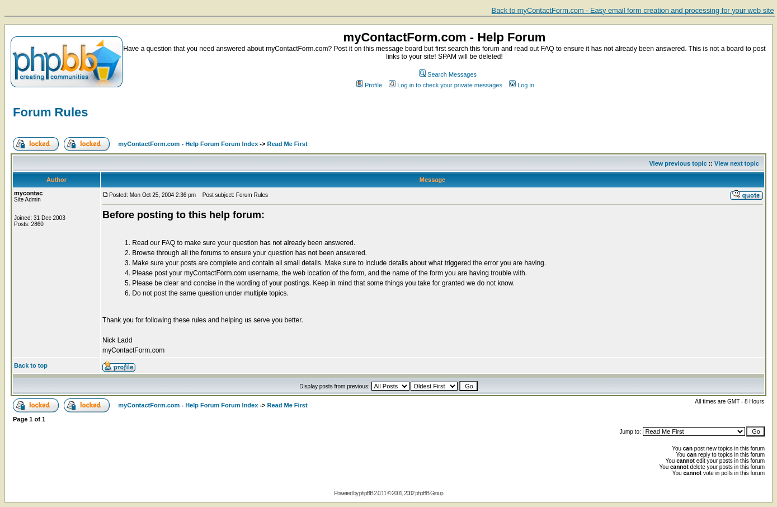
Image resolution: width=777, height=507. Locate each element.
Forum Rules (50, 112)
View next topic (736, 163)
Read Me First (287, 143)
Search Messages (448, 74)
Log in (521, 85)
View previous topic (678, 163)
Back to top (31, 365)
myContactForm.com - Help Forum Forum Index (188, 143)
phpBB (366, 493)
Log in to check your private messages (445, 85)
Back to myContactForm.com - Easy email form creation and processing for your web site (633, 10)
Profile (369, 85)
